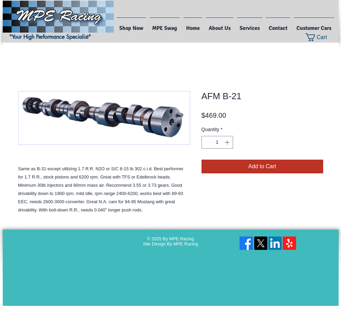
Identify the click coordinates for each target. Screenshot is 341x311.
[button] (320, 37)
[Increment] (227, 142)
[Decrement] (207, 142)
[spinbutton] (217, 142)
